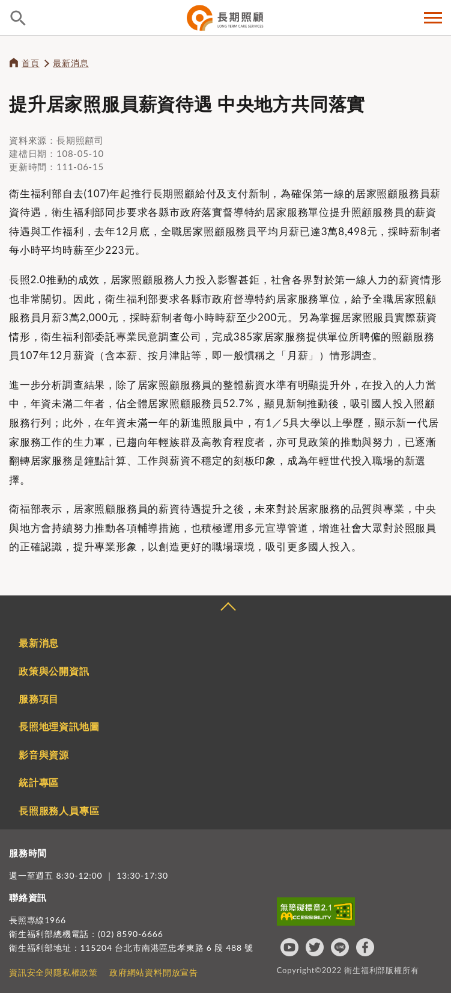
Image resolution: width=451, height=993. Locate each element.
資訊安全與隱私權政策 (53, 972)
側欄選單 (433, 17)
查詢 (18, 18)
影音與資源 (44, 754)
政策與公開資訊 (54, 671)
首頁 (31, 63)
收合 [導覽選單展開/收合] (227, 608)
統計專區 (39, 782)
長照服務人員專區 (59, 810)
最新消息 (70, 63)
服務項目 (39, 698)
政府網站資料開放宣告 (153, 972)
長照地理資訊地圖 (59, 726)
